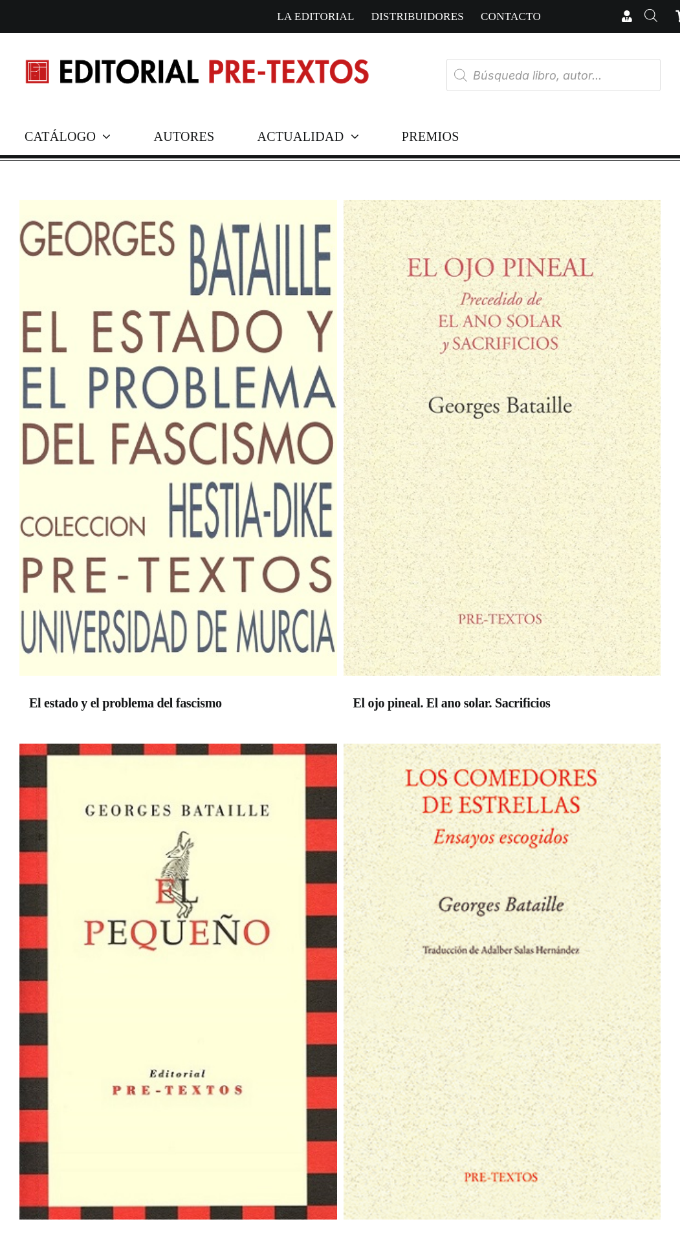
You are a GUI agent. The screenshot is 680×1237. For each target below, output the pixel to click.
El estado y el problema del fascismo (125, 703)
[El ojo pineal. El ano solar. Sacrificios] (502, 441)
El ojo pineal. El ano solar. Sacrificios (452, 703)
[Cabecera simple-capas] (196, 50)
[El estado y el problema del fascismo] (178, 441)
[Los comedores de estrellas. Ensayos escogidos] (502, 985)
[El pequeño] (178, 985)
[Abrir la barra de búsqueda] (651, 16)
